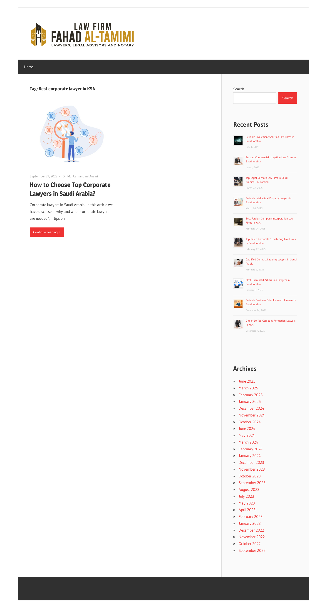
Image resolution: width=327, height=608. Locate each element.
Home (29, 66)
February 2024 (251, 449)
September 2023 (252, 482)
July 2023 (246, 496)
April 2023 (247, 509)
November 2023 (252, 469)
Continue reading (45, 232)
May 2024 (247, 435)
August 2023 (249, 489)
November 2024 (252, 415)
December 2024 (251, 408)
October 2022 (250, 543)
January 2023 (250, 523)
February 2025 (251, 394)
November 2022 (252, 536)
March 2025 (248, 388)
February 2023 (251, 516)
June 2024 (247, 428)
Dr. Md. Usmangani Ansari (80, 176)
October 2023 (250, 476)
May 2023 (247, 503)
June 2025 (247, 381)
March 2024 (248, 442)
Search (238, 88)
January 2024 (250, 455)
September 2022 (252, 550)
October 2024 (250, 421)
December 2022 (251, 530)
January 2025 (250, 401)
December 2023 (251, 462)
